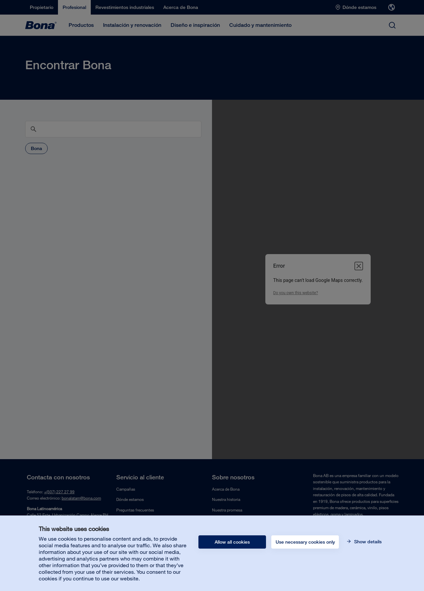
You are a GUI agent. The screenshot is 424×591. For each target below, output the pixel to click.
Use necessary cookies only (305, 542)
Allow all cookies (232, 542)
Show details (367, 542)
